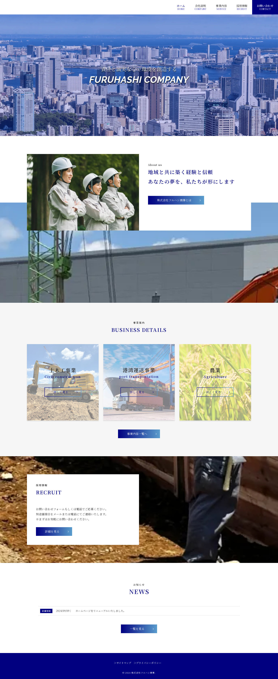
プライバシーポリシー (148, 663)
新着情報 (46, 610)
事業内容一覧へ (137, 434)
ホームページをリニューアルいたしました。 (101, 611)
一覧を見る (137, 629)
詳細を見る (52, 531)
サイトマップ (123, 663)
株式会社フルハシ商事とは (174, 200)
